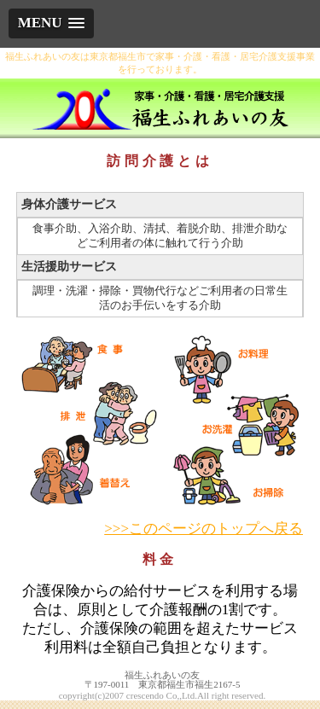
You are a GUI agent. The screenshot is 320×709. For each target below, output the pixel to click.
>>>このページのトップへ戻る (203, 528)
